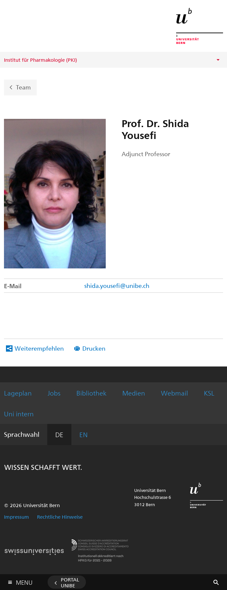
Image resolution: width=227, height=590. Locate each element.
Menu (24, 580)
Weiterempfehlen (39, 348)
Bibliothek (91, 392)
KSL (209, 392)
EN (83, 434)
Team (23, 87)
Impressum (16, 516)
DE (59, 434)
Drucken (93, 348)
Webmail (174, 392)
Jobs (54, 392)
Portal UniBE (70, 582)
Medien (133, 392)
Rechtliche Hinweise (60, 516)
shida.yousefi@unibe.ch (116, 285)
